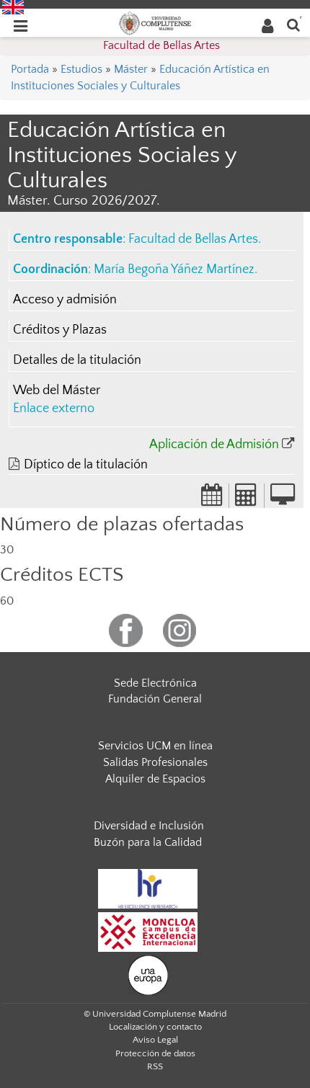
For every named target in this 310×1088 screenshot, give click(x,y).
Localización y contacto (155, 1027)
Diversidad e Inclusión (149, 825)
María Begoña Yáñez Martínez (174, 269)
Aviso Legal (155, 1040)
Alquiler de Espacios (155, 778)
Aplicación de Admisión (214, 444)
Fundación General (155, 698)
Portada (30, 69)
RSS (155, 1066)
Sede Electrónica (155, 683)
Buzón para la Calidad (148, 842)
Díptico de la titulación (86, 465)
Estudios (81, 69)
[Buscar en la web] (293, 24)
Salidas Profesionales (155, 762)
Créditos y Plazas (60, 330)
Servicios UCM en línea (155, 745)
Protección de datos (155, 1053)
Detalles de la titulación (77, 360)
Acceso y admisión (65, 300)
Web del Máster (56, 390)
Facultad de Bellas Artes (161, 45)
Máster (131, 69)
